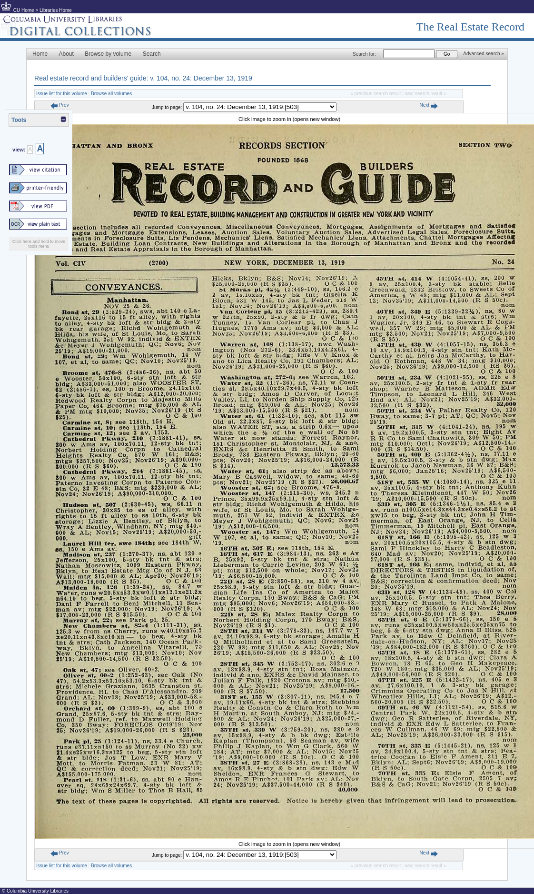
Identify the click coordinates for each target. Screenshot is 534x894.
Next (428, 105)
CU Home (23, 10)
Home (40, 53)
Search (152, 53)
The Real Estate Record (470, 26)
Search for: (364, 54)
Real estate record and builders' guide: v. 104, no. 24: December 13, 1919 (143, 78)
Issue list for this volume (61, 93)
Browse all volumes (111, 93)
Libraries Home (56, 10)
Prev (59, 105)
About (66, 53)
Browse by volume (108, 53)
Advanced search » (483, 53)
